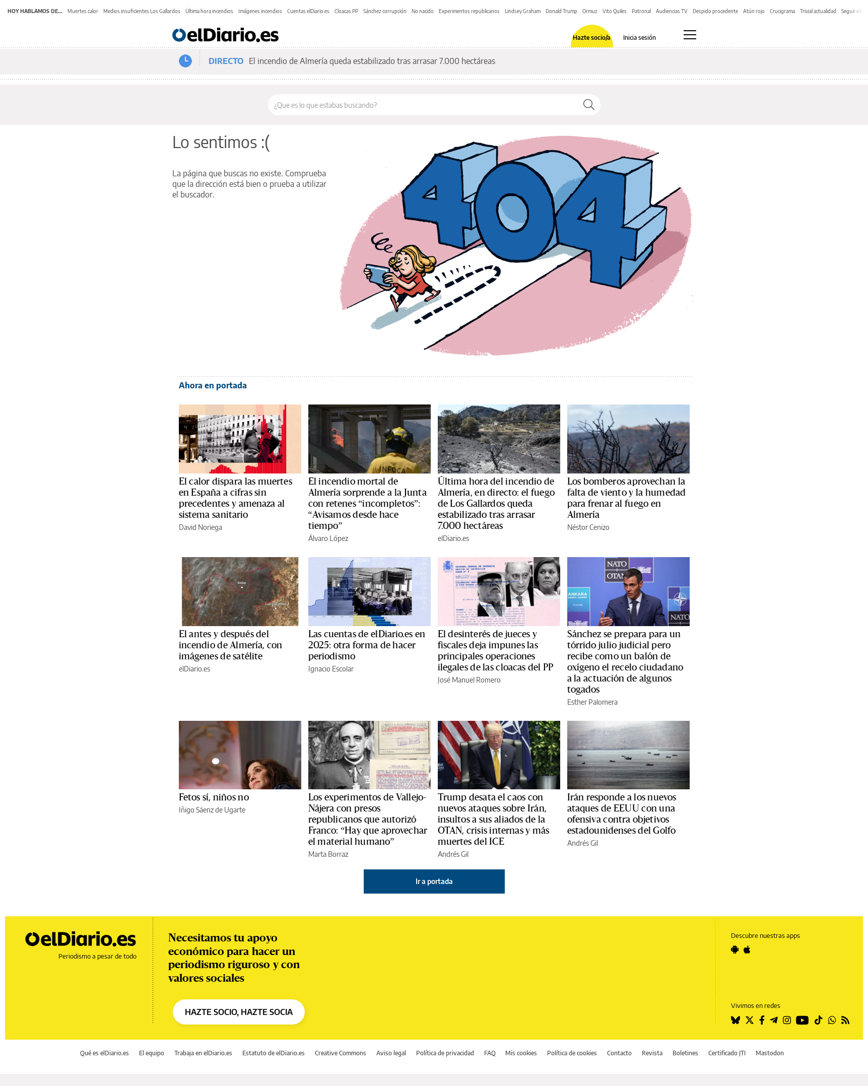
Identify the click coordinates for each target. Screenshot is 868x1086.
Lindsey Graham (523, 11)
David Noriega (200, 527)
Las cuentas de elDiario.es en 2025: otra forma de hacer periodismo (366, 645)
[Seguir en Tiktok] (818, 1020)
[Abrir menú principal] (690, 34)
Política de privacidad (445, 1053)
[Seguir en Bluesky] (735, 1020)
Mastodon (770, 1053)
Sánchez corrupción (385, 11)
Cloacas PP (346, 11)
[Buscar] (588, 104)
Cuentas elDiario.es (308, 11)
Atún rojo (754, 11)
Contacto (619, 1053)
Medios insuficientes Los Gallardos (141, 11)
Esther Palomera (592, 702)
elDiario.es (453, 538)
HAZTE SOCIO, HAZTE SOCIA (239, 1012)
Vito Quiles (615, 11)
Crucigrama (782, 11)
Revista (652, 1053)
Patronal (641, 11)
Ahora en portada (213, 385)
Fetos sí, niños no (214, 797)
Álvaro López (328, 538)
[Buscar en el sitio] (423, 104)
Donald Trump (561, 11)
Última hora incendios (209, 11)
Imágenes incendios (260, 11)
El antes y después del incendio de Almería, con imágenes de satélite (231, 645)
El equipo (151, 1053)
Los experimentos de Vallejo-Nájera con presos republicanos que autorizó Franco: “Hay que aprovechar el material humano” (368, 819)
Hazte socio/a (592, 38)
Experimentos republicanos (469, 11)
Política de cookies (572, 1053)
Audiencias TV (672, 11)
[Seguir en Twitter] (749, 1020)
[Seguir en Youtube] (802, 1020)
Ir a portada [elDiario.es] (434, 881)
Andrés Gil (453, 854)
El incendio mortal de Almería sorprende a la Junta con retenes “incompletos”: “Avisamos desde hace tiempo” (367, 504)
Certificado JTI (727, 1053)
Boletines (685, 1053)
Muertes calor (83, 11)
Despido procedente (715, 11)
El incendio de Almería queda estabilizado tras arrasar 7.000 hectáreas (372, 61)
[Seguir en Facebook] (762, 1020)
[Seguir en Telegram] (774, 1020)
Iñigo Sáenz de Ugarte (212, 809)
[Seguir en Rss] (845, 1020)
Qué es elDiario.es (104, 1053)
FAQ (490, 1053)
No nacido (423, 11)
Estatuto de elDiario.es (273, 1053)
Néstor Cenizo (588, 527)
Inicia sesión (639, 38)
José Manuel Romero (469, 679)
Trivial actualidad (818, 11)
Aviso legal (391, 1053)
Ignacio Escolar (331, 668)
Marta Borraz (328, 854)
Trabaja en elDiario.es (203, 1053)
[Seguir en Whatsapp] (832, 1020)
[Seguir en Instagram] (787, 1020)
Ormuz (589, 11)
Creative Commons (340, 1053)
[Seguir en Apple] (747, 949)
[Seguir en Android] (735, 949)
